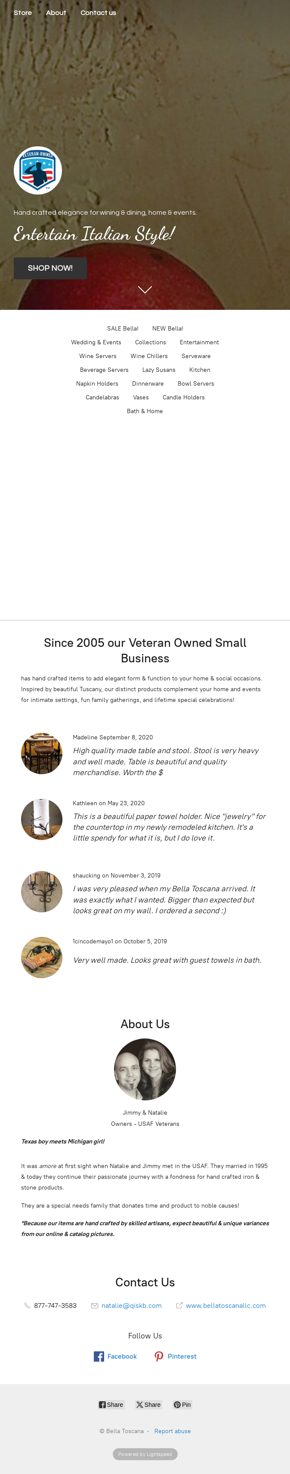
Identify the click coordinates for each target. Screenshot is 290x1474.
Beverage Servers (104, 370)
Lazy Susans (159, 370)
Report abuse (172, 1431)
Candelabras (102, 397)
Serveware (196, 356)
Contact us (98, 12)
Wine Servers (98, 356)
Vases (141, 397)
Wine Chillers (149, 356)
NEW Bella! (167, 328)
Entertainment (199, 342)
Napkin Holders (97, 383)
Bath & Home (145, 411)
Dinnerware (148, 383)
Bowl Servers (196, 383)
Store (23, 12)
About (56, 12)
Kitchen (199, 370)
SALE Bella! (123, 328)
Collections (150, 342)
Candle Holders (184, 397)
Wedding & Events (96, 342)
